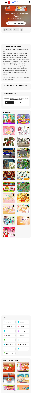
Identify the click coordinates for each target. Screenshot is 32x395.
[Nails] (23, 220)
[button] (5, 75)
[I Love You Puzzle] (9, 142)
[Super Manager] (23, 175)
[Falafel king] (23, 153)
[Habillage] (23, 331)
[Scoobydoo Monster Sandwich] (9, 164)
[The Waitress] (23, 142)
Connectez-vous (20, 102)
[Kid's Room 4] (9, 198)
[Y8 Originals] (23, 349)
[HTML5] (9, 335)
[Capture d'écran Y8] (23, 322)
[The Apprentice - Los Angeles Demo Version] (9, 175)
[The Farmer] (23, 187)
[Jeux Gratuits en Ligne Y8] (7, 2)
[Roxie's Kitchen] (9, 344)
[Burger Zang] (9, 187)
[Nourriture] (9, 340)
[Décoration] (9, 331)
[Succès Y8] (23, 344)
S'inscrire (9, 102)
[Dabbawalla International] (23, 164)
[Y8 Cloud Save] (9, 349)
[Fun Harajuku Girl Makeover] (9, 119)
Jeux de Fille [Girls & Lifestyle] (11, 77)
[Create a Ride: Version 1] (9, 153)
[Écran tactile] (9, 353)
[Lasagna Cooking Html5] (23, 119)
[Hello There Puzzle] (23, 130)
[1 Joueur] (9, 322)
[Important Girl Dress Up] (9, 232)
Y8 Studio (26, 77)
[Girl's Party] (23, 209)
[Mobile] (23, 335)
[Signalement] (16, 29)
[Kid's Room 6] (9, 209)
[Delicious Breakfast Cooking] (9, 130)
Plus (16, 390)
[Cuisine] (23, 326)
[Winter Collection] (9, 220)
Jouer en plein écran (16, 23)
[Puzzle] (23, 340)
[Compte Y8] (9, 326)
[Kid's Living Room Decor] (23, 198)
